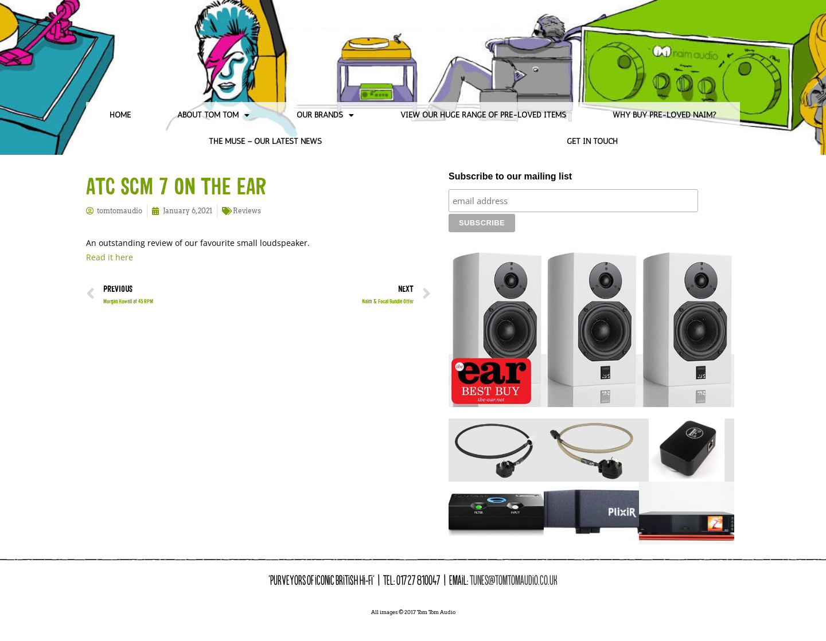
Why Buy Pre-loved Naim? (664, 115)
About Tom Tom (213, 115)
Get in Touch (592, 141)
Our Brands (325, 115)
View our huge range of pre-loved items (483, 115)
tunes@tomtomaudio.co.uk (514, 560)
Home (120, 115)
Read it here (109, 257)
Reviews (247, 210)
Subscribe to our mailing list (510, 176)
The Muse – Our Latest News (265, 141)
